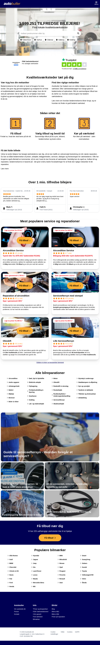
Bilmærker (36, 619)
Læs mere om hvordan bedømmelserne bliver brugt (71, 101)
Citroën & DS (13, 571)
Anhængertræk (13, 386)
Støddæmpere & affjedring (87, 382)
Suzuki (83, 567)
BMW (10, 563)
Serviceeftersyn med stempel (68, 296)
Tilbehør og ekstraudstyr (86, 394)
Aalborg (60, 40)
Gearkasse (32, 396)
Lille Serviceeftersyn (63, 341)
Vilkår (62, 632)
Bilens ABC (55, 611)
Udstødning (82, 398)
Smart (83, 555)
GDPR (77, 632)
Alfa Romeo (13, 555)
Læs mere (5, 169)
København (25, 40)
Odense (49, 40)
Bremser (11, 398)
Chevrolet (12, 567)
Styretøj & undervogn (85, 378)
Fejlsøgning (32, 386)
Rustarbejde (57, 390)
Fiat (10, 579)
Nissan (61, 563)
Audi (10, 559)
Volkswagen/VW (86, 575)
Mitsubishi (62, 559)
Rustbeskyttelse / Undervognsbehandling (61, 395)
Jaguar (34, 559)
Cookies (70, 632)
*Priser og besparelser (40, 609)
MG (33, 586)
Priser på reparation (58, 617)
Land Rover (36, 571)
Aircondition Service (13, 250)
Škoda (83, 582)
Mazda (34, 579)
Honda (11, 586)
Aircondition (12, 378)
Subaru (83, 563)
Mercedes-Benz (37, 582)
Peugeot (61, 571)
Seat (60, 582)
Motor (55, 378)
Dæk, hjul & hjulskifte (35, 378)
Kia (33, 567)
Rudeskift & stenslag (60, 386)
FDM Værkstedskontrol (40, 611)
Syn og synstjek (83, 386)
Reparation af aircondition (16, 296)
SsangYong (85, 559)
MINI (60, 555)
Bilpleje (10, 394)
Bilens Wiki (55, 614)
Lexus (34, 575)
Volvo (83, 579)
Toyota (83, 571)
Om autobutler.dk (20, 609)
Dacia (10, 575)
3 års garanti (37, 614)
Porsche (61, 575)
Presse (16, 611)
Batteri (10, 390)
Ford (10, 582)
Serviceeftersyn (58, 400)
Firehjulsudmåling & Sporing (35, 391)
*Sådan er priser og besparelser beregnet (50, 362)
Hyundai (35, 555)
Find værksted (37, 617)
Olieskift (7, 341)
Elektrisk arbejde (34, 382)
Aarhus (38, 40)
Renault (61, 579)
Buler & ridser (13, 401)
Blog (53, 609)
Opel (60, 567)
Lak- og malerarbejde (35, 404)
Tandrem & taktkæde (85, 390)
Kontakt (16, 614)
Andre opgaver (13, 382)
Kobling (30, 400)
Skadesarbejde (58, 404)
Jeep (34, 563)
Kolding (71, 40)
